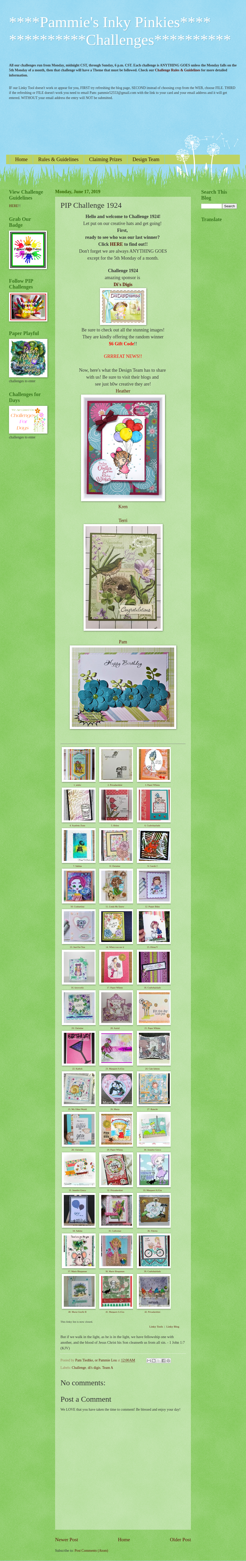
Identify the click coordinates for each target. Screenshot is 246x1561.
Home (21, 159)
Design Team (145, 159)
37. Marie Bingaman (77, 1271)
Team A (107, 1368)
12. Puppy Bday (152, 906)
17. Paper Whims (115, 987)
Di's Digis (123, 284)
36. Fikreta (152, 1231)
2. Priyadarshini (115, 785)
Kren (123, 506)
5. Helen (115, 825)
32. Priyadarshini (115, 1190)
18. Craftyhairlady (152, 987)
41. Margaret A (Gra (115, 1312)
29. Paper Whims (115, 1149)
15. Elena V (152, 947)
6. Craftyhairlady (152, 825)
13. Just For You (77, 947)
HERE (116, 244)
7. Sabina (77, 866)
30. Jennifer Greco (152, 1149)
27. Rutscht (152, 1109)
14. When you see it (115, 947)
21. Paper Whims (152, 1028)
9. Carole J (152, 866)
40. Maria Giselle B (77, 1312)
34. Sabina (77, 1231)
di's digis (94, 1368)
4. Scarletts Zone (77, 825)
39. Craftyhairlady (152, 1271)
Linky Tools (156, 1326)
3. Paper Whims (152, 785)
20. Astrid (115, 1028)
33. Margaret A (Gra (152, 1190)
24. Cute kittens (152, 1068)
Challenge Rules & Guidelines (177, 70)
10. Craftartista (77, 906)
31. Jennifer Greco (77, 1190)
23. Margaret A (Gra (115, 1068)
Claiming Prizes (105, 159)
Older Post (180, 1539)
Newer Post (66, 1539)
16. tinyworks (77, 987)
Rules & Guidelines (58, 159)
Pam (123, 641)
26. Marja (114, 1109)
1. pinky (77, 785)
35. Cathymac (114, 1231)
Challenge (79, 1368)
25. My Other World (77, 1109)
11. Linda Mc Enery (115, 906)
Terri (123, 520)
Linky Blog (172, 1326)
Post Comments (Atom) (91, 1551)
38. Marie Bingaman (114, 1271)
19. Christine (77, 1028)
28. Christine (77, 1149)
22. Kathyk (77, 1068)
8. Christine (114, 866)
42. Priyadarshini (152, 1312)
